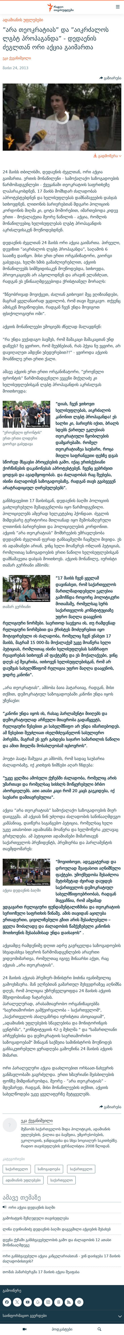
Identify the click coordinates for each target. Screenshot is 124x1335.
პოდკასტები (62, 1329)
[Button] (110, 78)
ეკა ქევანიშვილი (17, 58)
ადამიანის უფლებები (23, 19)
